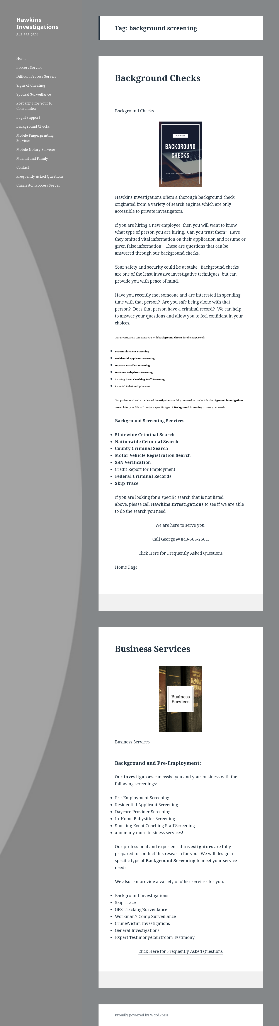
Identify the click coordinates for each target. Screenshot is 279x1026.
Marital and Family (32, 158)
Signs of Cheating (30, 85)
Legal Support (28, 117)
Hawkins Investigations (37, 23)
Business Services (152, 648)
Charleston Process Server (38, 185)
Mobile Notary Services (35, 149)
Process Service (29, 67)
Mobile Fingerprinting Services (35, 138)
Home (21, 58)
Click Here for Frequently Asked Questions (180, 553)
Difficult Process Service (36, 76)
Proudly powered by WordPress (141, 1015)
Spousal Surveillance (33, 94)
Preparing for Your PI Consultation (34, 106)
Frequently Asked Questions (39, 176)
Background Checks (33, 126)
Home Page (126, 567)
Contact (22, 167)
